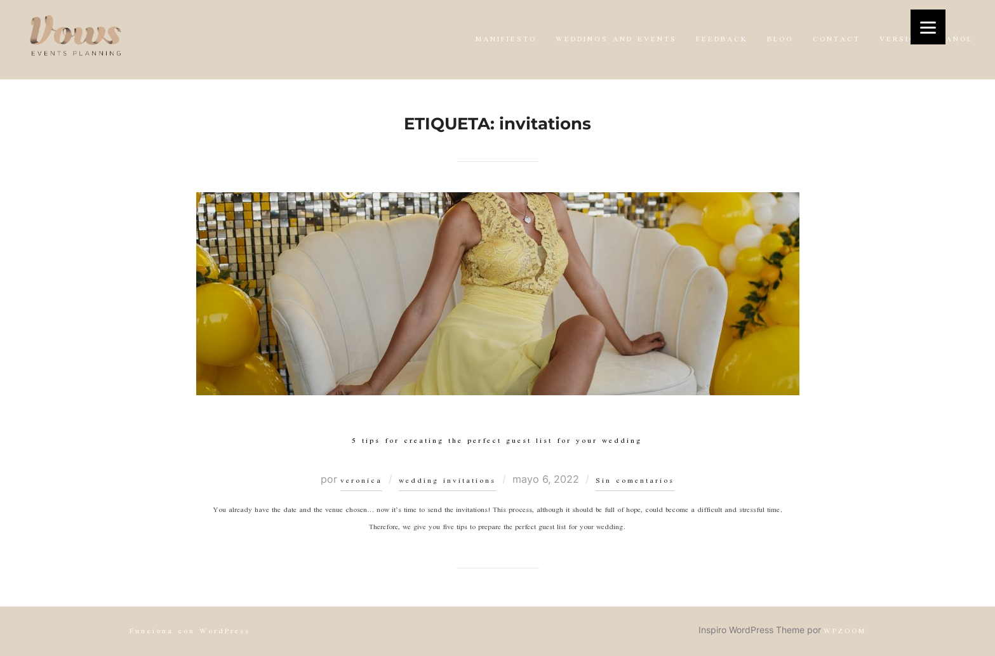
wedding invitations (447, 481)
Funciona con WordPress (190, 632)
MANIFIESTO (506, 40)
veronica (361, 481)
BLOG (780, 40)
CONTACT (836, 40)
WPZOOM (845, 632)
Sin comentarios (635, 481)
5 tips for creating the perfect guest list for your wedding (497, 441)
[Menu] (928, 27)
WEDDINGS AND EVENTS (616, 40)
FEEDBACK (722, 40)
